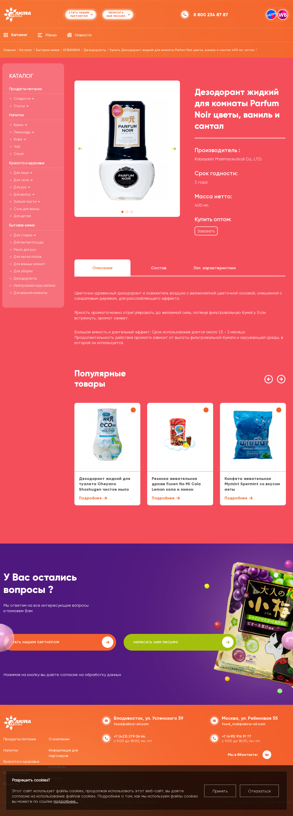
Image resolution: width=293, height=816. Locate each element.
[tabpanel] (127, 148)
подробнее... (66, 801)
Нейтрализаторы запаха (34, 285)
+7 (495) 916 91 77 (236, 735)
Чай (17, 147)
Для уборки (23, 271)
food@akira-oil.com (131, 723)
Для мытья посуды (28, 242)
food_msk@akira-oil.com (244, 723)
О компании (59, 738)
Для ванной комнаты (30, 293)
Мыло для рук (25, 250)
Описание (102, 267)
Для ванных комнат (29, 264)
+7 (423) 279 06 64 (129, 735)
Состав (158, 267)
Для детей (22, 216)
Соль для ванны (26, 209)
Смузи (19, 154)
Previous (80, 148)
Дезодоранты (25, 278)
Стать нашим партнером (44, 642)
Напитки (10, 749)
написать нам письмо (133, 642)
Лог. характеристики (214, 267)
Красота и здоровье (21, 761)
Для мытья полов (27, 257)
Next (174, 148)
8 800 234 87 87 (211, 14)
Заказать (206, 231)
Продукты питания (19, 738)
